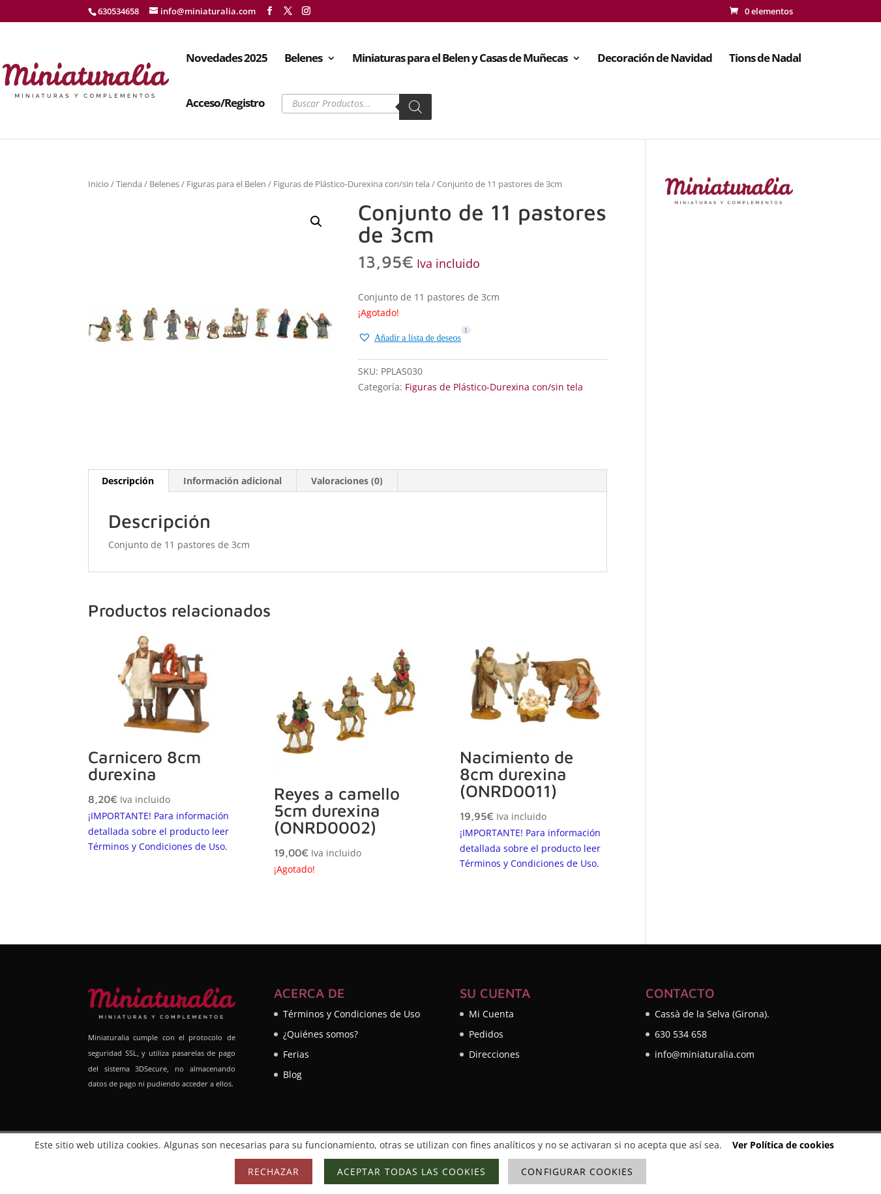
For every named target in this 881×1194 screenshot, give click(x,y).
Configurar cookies (577, 1171)
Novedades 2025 (226, 59)
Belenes (303, 59)
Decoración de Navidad (654, 59)
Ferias (296, 1054)
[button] (316, 221)
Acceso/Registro (225, 104)
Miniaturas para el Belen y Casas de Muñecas (459, 59)
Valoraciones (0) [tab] (347, 480)
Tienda (129, 184)
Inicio (98, 184)
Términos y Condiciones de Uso (351, 1014)
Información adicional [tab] (232, 480)
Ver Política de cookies (783, 1145)
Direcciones (494, 1054)
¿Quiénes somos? (320, 1034)
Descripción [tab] (128, 480)
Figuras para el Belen (226, 184)
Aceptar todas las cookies (411, 1171)
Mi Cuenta (491, 1014)
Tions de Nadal (765, 59)
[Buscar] (415, 107)
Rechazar (273, 1171)
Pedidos (486, 1034)
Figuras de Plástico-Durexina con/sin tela (351, 184)
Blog (292, 1074)
